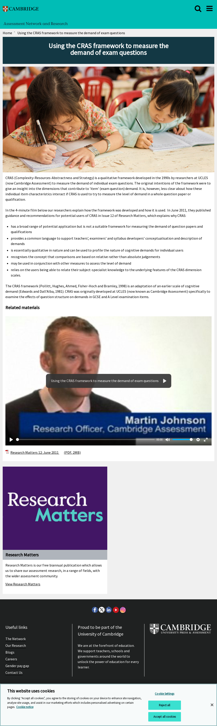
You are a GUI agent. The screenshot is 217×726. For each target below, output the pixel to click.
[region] (108, 705)
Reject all (164, 705)
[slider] (85, 439)
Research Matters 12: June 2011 (45, 452)
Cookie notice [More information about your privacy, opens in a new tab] (24, 707)
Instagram (122, 610)
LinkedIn (108, 610)
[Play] (11, 439)
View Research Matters (22, 584)
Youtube (115, 610)
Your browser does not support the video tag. (108, 380)
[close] (198, 8)
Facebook (94, 610)
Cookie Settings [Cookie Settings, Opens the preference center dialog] (164, 694)
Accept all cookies (164, 717)
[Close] (212, 705)
